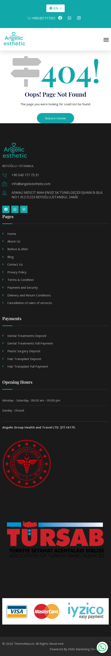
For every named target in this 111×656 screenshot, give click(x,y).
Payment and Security (22, 287)
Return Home (55, 118)
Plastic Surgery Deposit (23, 351)
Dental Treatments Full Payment (30, 343)
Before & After (17, 249)
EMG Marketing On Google (87, 649)
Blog (10, 257)
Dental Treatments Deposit (26, 336)
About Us (13, 241)
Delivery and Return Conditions (29, 295)
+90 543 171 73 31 (25, 175)
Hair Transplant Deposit (24, 359)
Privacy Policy (17, 272)
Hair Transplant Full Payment (27, 366)
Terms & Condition (20, 280)
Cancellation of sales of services (29, 303)
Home (11, 234)
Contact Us (15, 264)
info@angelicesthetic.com (31, 184)
